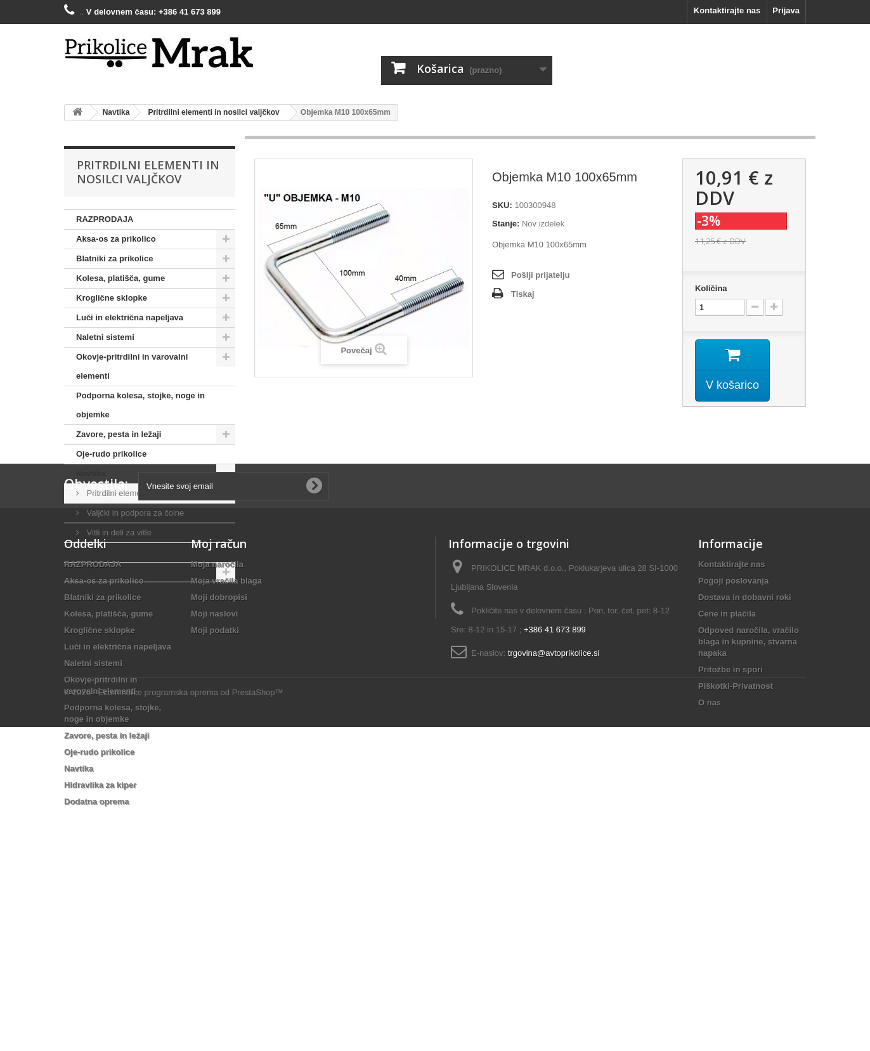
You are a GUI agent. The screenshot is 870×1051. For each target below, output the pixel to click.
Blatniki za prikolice (114, 258)
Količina (711, 288)
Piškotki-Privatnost (735, 855)
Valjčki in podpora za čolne (134, 513)
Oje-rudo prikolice (111, 454)
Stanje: (505, 223)
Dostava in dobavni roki (744, 766)
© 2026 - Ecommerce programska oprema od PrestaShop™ (173, 1016)
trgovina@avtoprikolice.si (554, 822)
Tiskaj (523, 294)
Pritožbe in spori (730, 839)
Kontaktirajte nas (727, 10)
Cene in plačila (727, 783)
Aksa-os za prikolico (116, 239)
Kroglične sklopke (111, 298)
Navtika (90, 473)
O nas (709, 872)
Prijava (786, 10)
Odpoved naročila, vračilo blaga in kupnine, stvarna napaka (748, 811)
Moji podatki (215, 799)
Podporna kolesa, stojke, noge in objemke (140, 405)
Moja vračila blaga (226, 750)
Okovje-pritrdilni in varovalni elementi (132, 366)
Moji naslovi (214, 783)
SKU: (502, 205)
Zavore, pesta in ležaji (118, 434)
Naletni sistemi (105, 337)
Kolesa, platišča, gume (120, 278)
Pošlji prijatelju (540, 275)
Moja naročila (217, 733)
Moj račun (219, 713)
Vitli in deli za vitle (118, 532)
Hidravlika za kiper (112, 552)
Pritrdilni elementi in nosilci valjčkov (150, 493)
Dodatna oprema (108, 572)
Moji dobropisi (219, 766)
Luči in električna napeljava (129, 317)
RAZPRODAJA (104, 219)
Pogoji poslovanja (733, 750)
